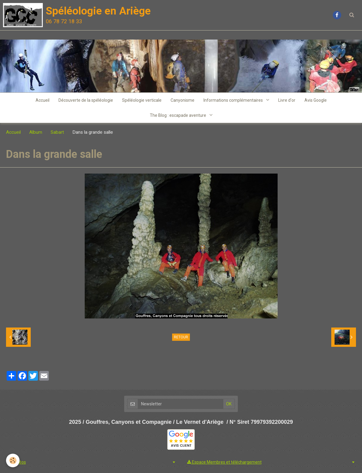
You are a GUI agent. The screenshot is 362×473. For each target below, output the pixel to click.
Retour (181, 337)
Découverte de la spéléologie (85, 100)
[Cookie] (13, 460)
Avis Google (315, 100)
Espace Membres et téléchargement (224, 462)
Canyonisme (182, 100)
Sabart (57, 132)
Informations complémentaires (233, 100)
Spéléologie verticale (142, 100)
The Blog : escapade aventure (178, 115)
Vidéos (17, 462)
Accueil (42, 100)
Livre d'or (286, 100)
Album (35, 132)
